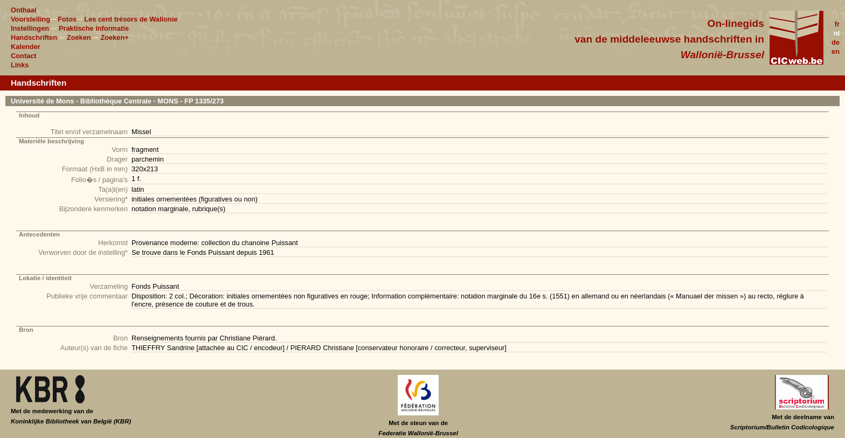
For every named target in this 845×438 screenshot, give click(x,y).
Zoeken (79, 37)
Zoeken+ (114, 37)
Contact (24, 56)
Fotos (67, 19)
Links (20, 65)
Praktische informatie (94, 28)
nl (837, 33)
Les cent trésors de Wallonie (130, 19)
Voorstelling (30, 19)
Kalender (25, 47)
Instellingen (30, 28)
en (836, 51)
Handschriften (34, 37)
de (836, 42)
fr (837, 24)
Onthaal (24, 10)
